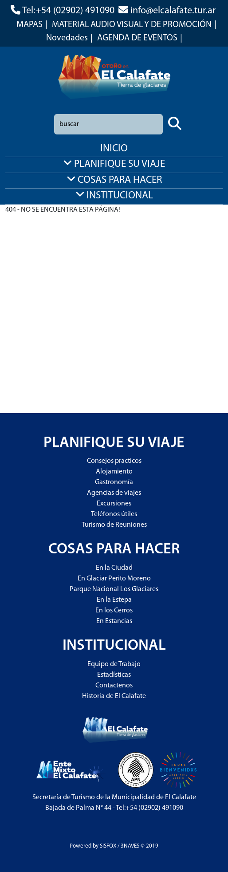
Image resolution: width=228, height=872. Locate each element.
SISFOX (108, 846)
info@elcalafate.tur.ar (173, 11)
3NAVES (130, 846)
